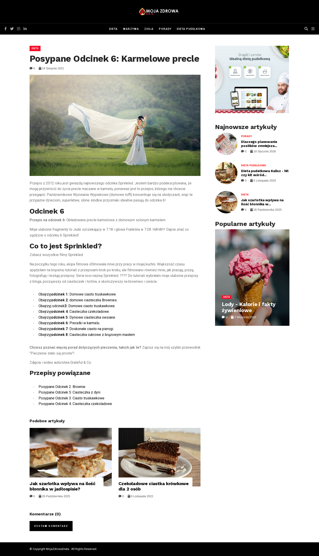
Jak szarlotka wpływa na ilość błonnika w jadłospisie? (62, 486)
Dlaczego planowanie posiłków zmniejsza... (259, 144)
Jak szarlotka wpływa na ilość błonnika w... (262, 202)
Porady (165, 29)
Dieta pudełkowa (191, 29)
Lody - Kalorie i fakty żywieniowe (248, 307)
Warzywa (131, 29)
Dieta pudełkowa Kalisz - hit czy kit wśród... (265, 173)
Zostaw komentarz (51, 526)
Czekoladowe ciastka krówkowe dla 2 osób (154, 486)
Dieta (113, 29)
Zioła (148, 29)
